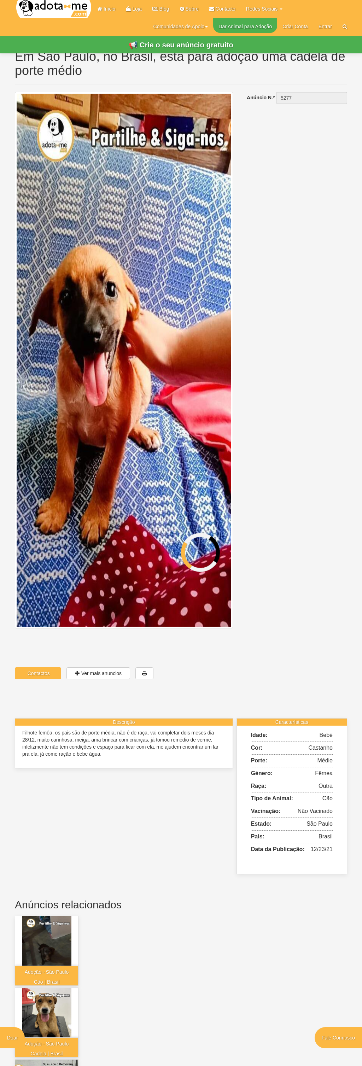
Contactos (38, 673)
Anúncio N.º (261, 97)
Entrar (325, 26)
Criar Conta (295, 26)
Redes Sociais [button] (264, 9)
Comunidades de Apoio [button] (180, 26)
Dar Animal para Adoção (245, 26)
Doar (12, 1038)
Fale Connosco (338, 1038)
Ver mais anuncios (98, 673)
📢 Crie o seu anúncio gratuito (181, 45)
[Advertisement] (295, 150)
